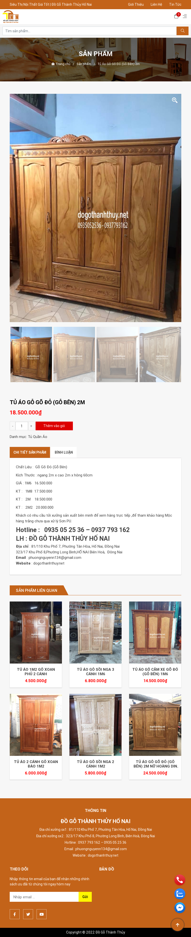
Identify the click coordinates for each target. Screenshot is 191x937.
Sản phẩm (84, 64)
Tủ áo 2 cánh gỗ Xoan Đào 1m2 (36, 764)
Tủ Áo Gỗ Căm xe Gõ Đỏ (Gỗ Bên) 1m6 (155, 671)
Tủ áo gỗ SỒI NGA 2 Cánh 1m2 (95, 764)
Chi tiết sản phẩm (29, 452)
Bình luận (64, 452)
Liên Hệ (156, 4)
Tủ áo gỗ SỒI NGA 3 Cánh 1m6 (95, 671)
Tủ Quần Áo (37, 436)
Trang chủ (60, 64)
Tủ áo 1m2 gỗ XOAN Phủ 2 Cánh (36, 671)
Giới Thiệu (136, 4)
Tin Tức (175, 4)
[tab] (30, 452)
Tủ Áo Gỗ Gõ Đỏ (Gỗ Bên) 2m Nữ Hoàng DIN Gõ (155, 764)
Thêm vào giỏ (54, 426)
